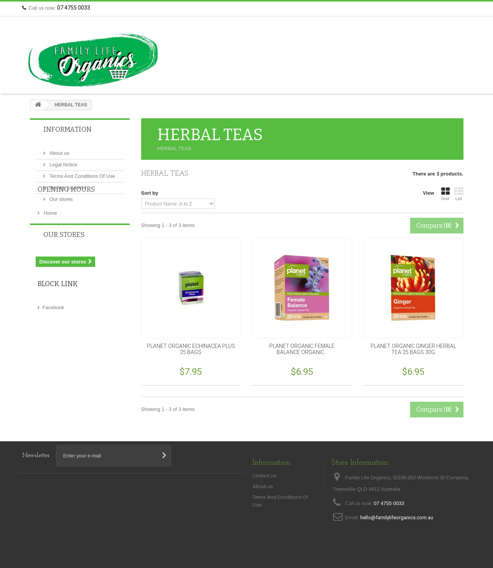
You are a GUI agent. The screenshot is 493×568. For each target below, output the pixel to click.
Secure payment (67, 184)
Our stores (60, 196)
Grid (445, 194)
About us (58, 150)
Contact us (455, 8)
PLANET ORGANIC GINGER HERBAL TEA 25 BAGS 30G (413, 349)
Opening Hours (66, 228)
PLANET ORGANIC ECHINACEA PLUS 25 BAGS (191, 349)
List (458, 194)
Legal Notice (62, 161)
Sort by (149, 193)
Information (67, 129)
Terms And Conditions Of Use (81, 173)
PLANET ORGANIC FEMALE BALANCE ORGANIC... (302, 349)
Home (50, 249)
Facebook (53, 355)
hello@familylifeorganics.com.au (396, 517)
